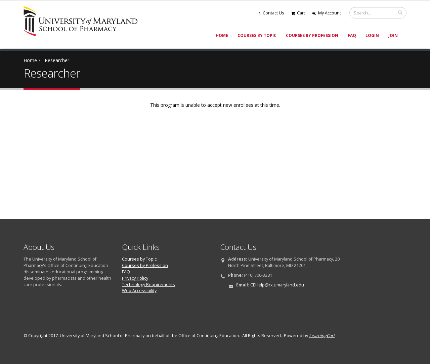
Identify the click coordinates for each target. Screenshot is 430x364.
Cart (298, 13)
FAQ (352, 35)
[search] (400, 12)
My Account (326, 13)
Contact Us (271, 13)
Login (372, 35)
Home (222, 35)
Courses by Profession (312, 35)
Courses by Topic (257, 35)
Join (393, 35)
